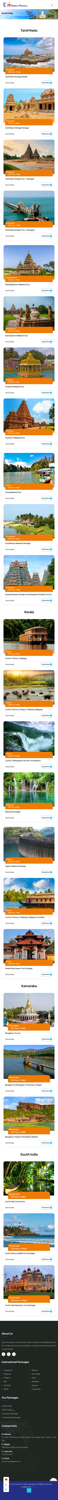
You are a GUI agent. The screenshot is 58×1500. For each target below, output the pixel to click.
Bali (5, 1381)
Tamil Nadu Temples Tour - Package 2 (20, 232)
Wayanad (10, 807)
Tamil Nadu (10, 70)
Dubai (5, 1389)
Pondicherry (10, 539)
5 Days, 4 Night (14, 490)
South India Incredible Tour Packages (20, 1255)
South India (14, 1196)
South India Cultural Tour (15, 1203)
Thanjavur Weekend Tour (15, 440)
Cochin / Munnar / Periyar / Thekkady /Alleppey (24, 711)
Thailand (6, 1378)
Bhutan (35, 1370)
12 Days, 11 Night (15, 227)
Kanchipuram (11, 331)
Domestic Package (10, 1413)
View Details (9, 83)
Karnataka (14, 1027)
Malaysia (7, 1374)
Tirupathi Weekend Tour (14, 389)
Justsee (34, 1487)
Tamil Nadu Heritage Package (17, 130)
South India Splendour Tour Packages (20, 1307)
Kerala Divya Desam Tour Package (18, 970)
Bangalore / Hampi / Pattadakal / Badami (21, 1139)
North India (7, 1410)
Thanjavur (10, 433)
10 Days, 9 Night (15, 176)
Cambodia (36, 1389)
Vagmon (9, 861)
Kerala (8, 654)
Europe (35, 1385)
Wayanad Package (12, 814)
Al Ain (34, 1378)
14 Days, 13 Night (15, 72)
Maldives (35, 1381)
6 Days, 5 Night (14, 758)
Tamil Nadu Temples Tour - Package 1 (20, 181)
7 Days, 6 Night (14, 125)
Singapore (7, 1370)
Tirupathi (9, 382)
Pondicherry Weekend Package (17, 545)
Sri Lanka (7, 1385)
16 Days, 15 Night (19, 1250)
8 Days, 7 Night (14, 915)
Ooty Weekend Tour (13, 494)
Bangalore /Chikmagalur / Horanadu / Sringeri (23, 1087)
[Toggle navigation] (52, 5)
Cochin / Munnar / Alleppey (16, 660)
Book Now (47, 83)
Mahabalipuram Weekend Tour (17, 286)
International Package (11, 1417)
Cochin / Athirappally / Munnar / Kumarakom (23, 763)
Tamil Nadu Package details (16, 77)
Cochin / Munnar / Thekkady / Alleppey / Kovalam (24, 919)
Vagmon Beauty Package (15, 868)
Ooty (8, 488)
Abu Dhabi (36, 1374)
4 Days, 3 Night (14, 541)
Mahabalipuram (11, 280)
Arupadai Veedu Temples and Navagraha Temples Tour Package (30, 596)
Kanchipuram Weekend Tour (16, 338)
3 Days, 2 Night (14, 282)
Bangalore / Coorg (12, 1035)
